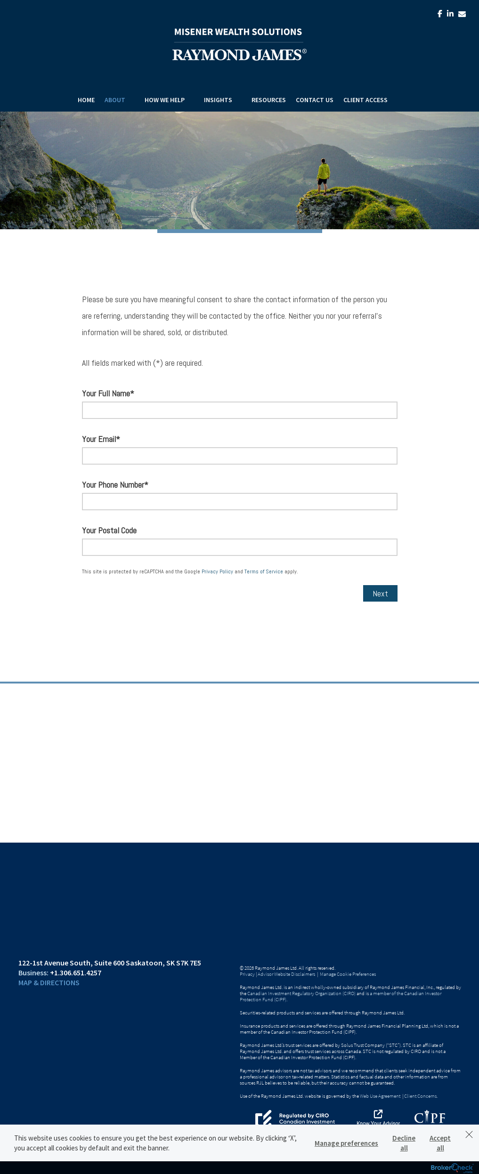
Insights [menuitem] (218, 100)
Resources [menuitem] (269, 100)
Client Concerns (420, 1096)
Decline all (403, 1143)
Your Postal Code (109, 530)
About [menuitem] (115, 100)
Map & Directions (49, 982)
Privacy (247, 974)
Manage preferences (346, 1143)
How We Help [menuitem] (165, 100)
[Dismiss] (469, 1134)
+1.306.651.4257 (75, 972)
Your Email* (101, 439)
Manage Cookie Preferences (348, 974)
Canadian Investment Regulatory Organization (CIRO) (301, 993)
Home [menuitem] (86, 100)
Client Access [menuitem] (365, 100)
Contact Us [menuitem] (314, 100)
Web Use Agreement (380, 1096)
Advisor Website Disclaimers (286, 974)
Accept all (440, 1143)
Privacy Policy (217, 571)
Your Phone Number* (115, 484)
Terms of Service (263, 571)
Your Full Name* (108, 393)
